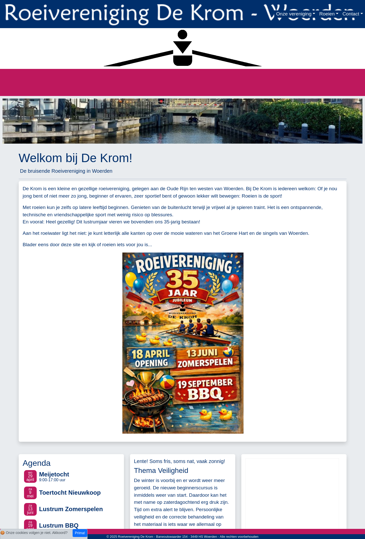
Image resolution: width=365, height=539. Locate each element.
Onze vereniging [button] (294, 13)
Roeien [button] (327, 13)
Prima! (80, 533)
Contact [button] (350, 13)
